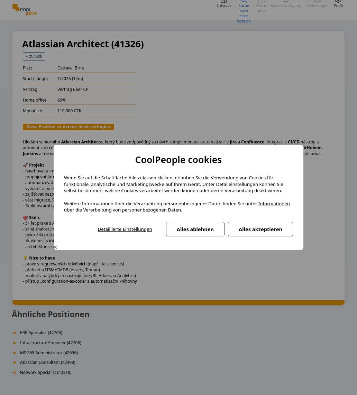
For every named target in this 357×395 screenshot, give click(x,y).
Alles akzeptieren (260, 229)
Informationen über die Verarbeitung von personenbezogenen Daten (177, 206)
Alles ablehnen (195, 229)
